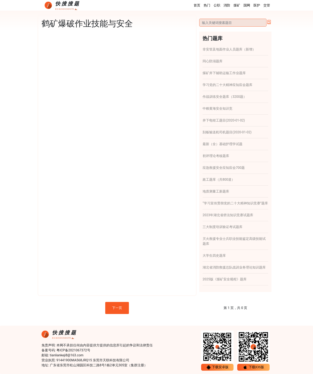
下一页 (117, 308)
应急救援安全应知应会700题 (224, 168)
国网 (246, 5)
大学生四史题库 (214, 256)
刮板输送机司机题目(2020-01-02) (227, 132)
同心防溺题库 (213, 61)
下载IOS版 (253, 367)
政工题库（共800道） (219, 179)
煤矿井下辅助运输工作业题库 (224, 73)
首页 (197, 5)
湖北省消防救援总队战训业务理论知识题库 (234, 267)
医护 (256, 5)
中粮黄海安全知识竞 (217, 108)
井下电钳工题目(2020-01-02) (224, 120)
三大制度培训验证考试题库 (222, 227)
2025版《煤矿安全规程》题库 (225, 279)
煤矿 (237, 5)
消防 (227, 5)
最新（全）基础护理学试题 (222, 144)
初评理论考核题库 (216, 156)
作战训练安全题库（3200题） (225, 97)
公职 (217, 5)
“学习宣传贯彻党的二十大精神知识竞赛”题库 (235, 203)
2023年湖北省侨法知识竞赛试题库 (228, 215)
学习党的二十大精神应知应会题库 (227, 85)
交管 (266, 5)
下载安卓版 (217, 367)
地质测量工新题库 (216, 191)
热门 (207, 5)
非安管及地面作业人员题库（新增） (229, 49)
